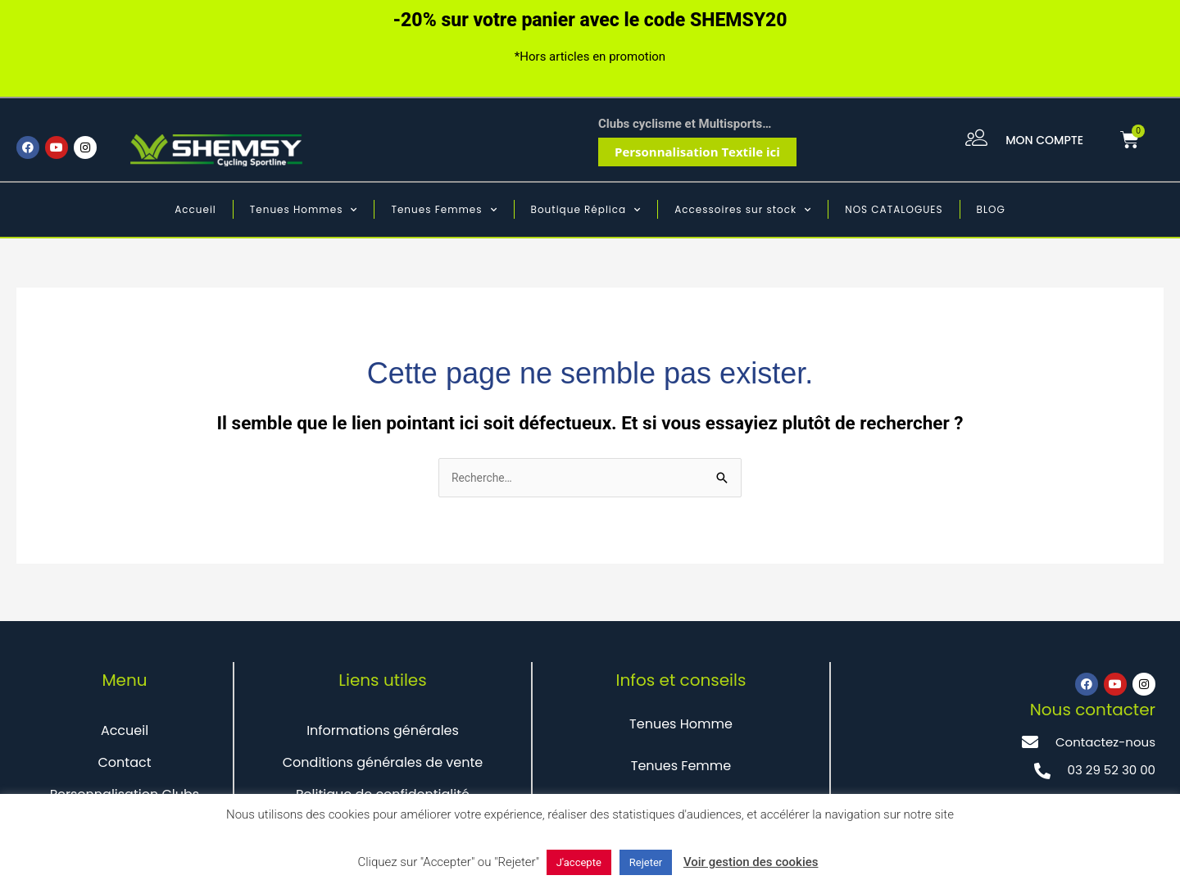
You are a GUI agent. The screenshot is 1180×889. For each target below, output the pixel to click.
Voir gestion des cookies (751, 862)
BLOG (991, 209)
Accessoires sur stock (742, 209)
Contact (124, 764)
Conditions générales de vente (383, 764)
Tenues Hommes (304, 209)
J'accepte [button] (578, 862)
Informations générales (382, 732)
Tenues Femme (681, 767)
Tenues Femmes (444, 209)
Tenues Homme (681, 725)
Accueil (195, 209)
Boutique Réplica (586, 209)
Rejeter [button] (645, 862)
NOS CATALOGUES (893, 209)
